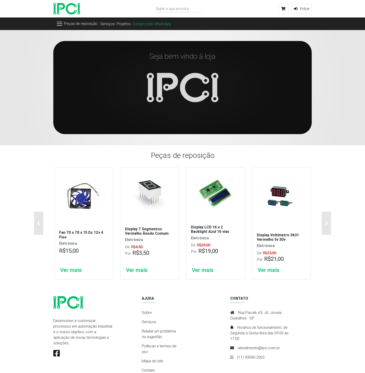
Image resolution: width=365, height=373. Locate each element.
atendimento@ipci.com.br (259, 348)
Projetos (124, 23)
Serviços (107, 23)
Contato (148, 370)
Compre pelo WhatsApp (151, 23)
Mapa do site (152, 361)
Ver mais (71, 270)
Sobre (147, 312)
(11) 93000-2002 (251, 357)
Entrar (301, 8)
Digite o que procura (172, 8)
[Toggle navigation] (76, 23)
